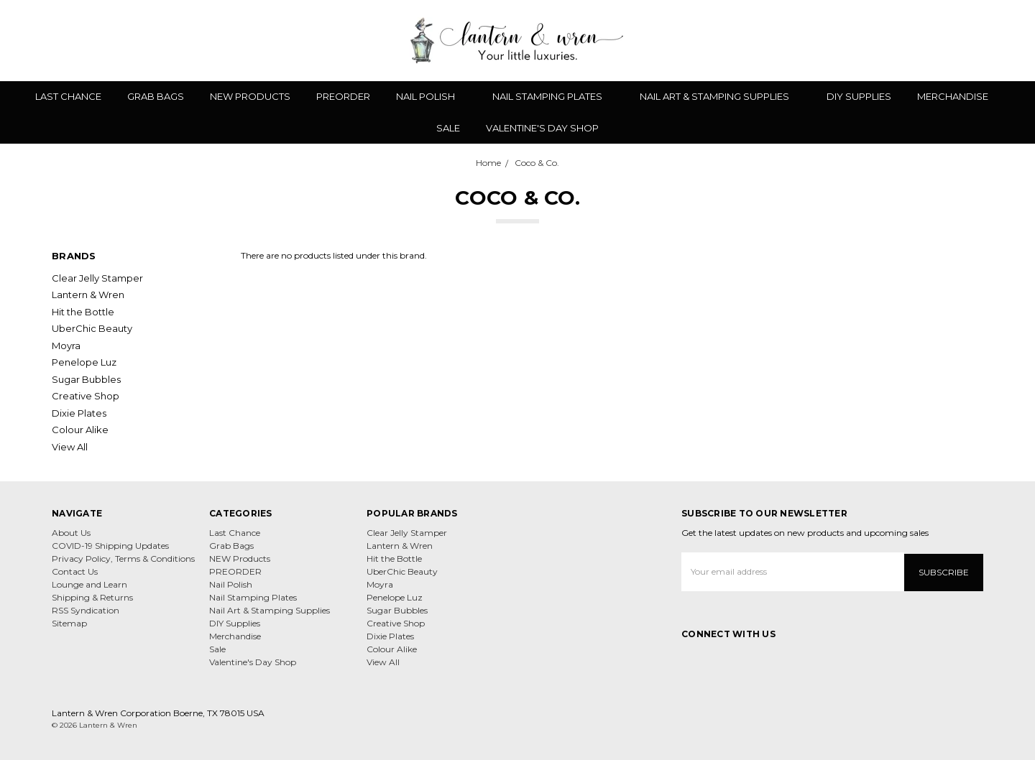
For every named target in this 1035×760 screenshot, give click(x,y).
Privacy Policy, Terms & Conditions (123, 558)
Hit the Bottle (83, 312)
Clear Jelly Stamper (97, 278)
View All (70, 447)
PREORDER (343, 96)
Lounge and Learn (89, 584)
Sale (448, 128)
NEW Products (250, 96)
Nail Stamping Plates (553, 96)
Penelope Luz (84, 362)
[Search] (914, 40)
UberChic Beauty (92, 328)
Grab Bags (155, 96)
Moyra (66, 345)
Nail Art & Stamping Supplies (720, 96)
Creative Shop (85, 396)
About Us (71, 532)
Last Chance (68, 96)
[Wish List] (939, 40)
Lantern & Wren (88, 294)
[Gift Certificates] (964, 40)
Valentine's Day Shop (542, 128)
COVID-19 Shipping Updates (110, 545)
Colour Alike (80, 429)
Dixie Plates (79, 413)
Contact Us (75, 571)
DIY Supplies (859, 96)
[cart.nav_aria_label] (1012, 40)
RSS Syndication (85, 610)
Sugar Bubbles (86, 379)
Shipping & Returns (92, 597)
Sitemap (69, 623)
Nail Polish (431, 96)
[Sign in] (989, 40)
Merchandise (958, 96)
